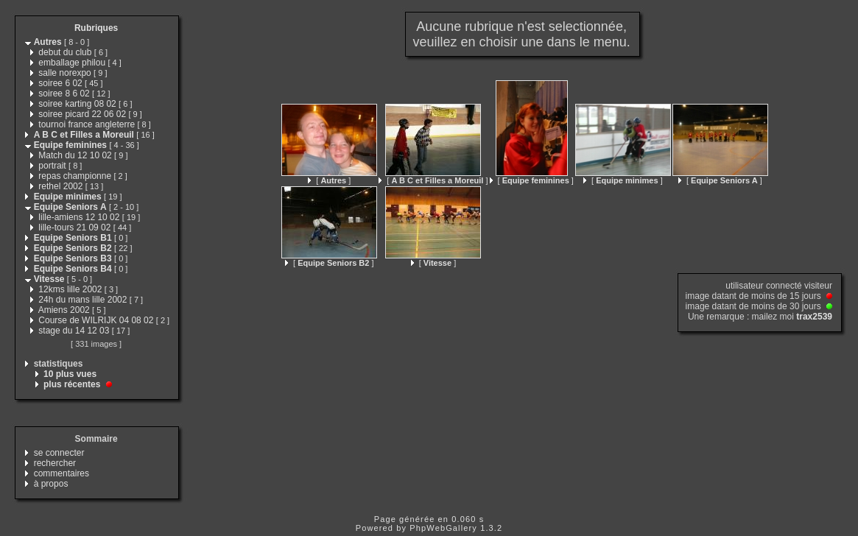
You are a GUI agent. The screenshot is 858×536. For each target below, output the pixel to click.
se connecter (59, 453)
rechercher (55, 463)
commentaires (61, 473)
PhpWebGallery (443, 527)
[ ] (329, 180)
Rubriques (96, 28)
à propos (51, 484)
